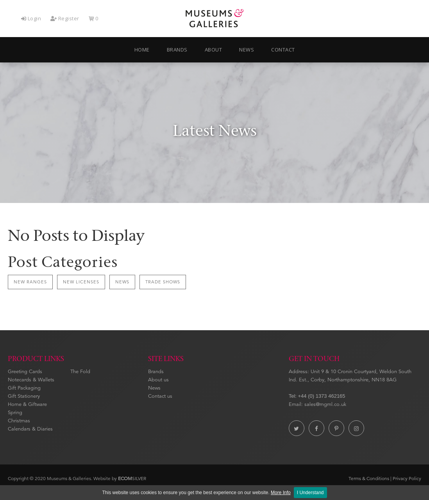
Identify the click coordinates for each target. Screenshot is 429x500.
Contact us (160, 396)
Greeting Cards (25, 371)
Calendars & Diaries (30, 429)
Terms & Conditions (369, 478)
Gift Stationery (24, 396)
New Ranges (30, 282)
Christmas (19, 421)
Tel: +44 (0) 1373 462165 (317, 396)
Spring (15, 412)
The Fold (80, 371)
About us (158, 380)
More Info (281, 492)
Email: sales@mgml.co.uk (317, 404)
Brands (156, 371)
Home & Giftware (27, 404)
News (122, 282)
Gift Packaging (24, 388)
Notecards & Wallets (31, 380)
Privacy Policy (407, 478)
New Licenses (81, 282)
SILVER (132, 478)
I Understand (310, 492)
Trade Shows (162, 282)
